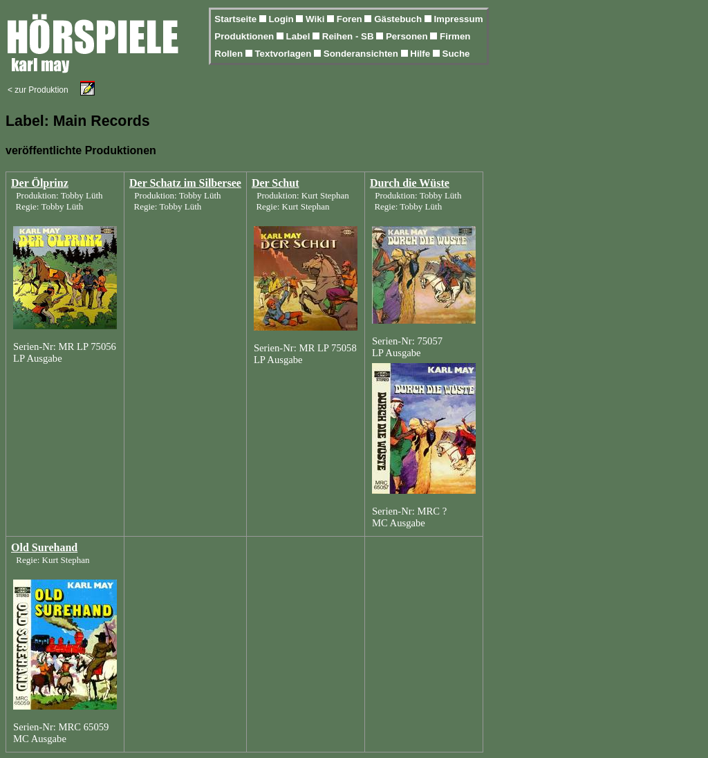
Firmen (455, 36)
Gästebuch (399, 19)
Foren (351, 19)
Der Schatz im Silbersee (185, 183)
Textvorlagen (284, 53)
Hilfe (421, 53)
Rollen (229, 53)
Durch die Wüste (409, 183)
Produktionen (245, 36)
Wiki (316, 19)
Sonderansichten (362, 53)
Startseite (236, 19)
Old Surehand (44, 547)
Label (299, 36)
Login (282, 19)
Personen (408, 36)
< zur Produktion (38, 90)
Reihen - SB (349, 36)
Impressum (458, 19)
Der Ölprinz (39, 183)
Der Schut (275, 183)
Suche (456, 53)
